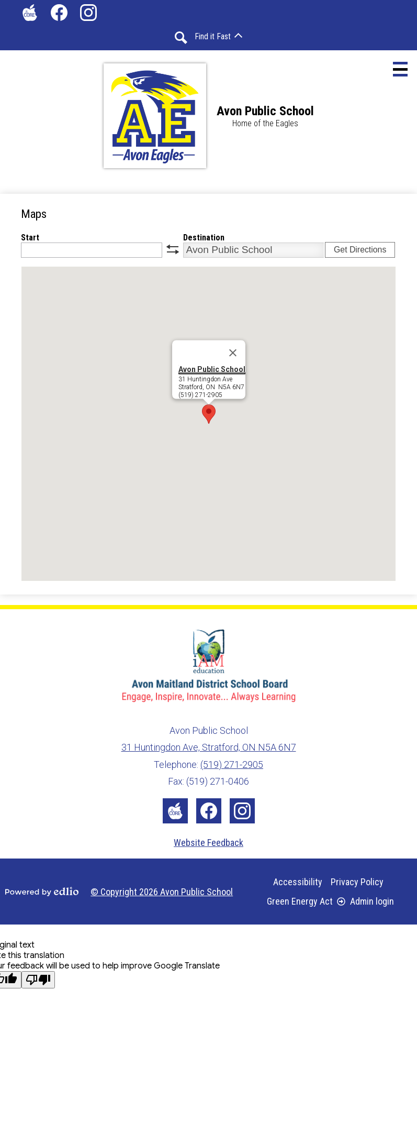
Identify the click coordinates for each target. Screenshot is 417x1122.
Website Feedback (208, 842)
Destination (203, 238)
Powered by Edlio (41, 891)
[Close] (232, 352)
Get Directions (360, 249)
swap (172, 249)
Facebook (59, 14)
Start (30, 238)
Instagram (88, 14)
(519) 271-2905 (231, 764)
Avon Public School (211, 369)
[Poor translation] (38, 979)
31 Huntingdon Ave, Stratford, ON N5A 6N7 (208, 747)
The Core (27, 14)
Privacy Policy (357, 881)
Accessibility (297, 881)
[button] (218, 36)
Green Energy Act (300, 901)
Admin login (365, 901)
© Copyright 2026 (162, 891)
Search (181, 37)
